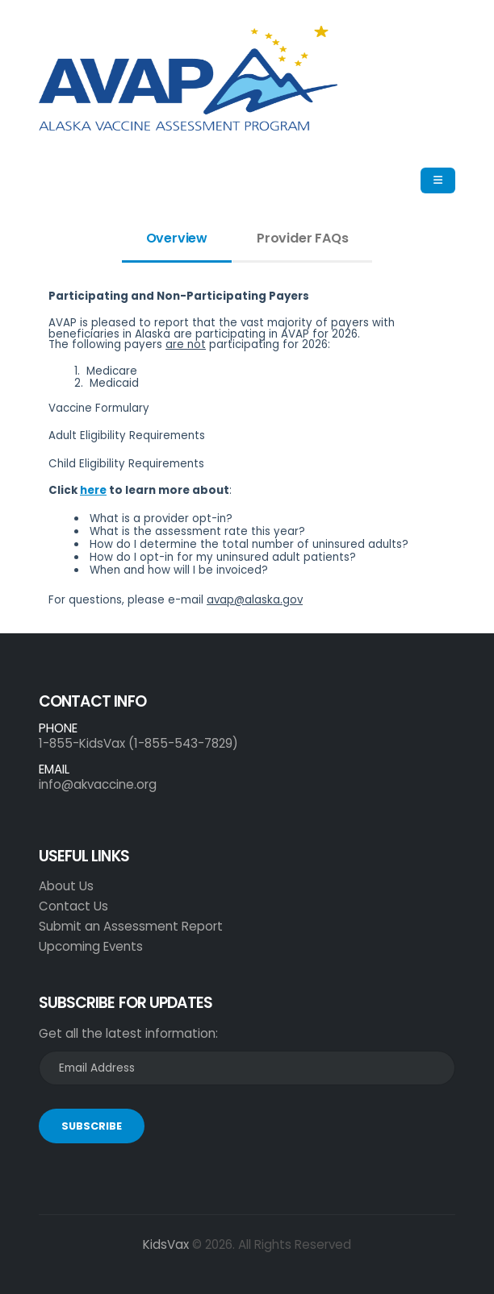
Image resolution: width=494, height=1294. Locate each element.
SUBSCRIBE (91, 1126)
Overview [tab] (176, 238)
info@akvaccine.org (98, 784)
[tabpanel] (247, 454)
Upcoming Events (91, 946)
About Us (66, 885)
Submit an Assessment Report (131, 926)
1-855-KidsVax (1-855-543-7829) (138, 743)
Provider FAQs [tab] (302, 238)
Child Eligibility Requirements (126, 463)
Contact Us (73, 906)
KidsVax (166, 1244)
